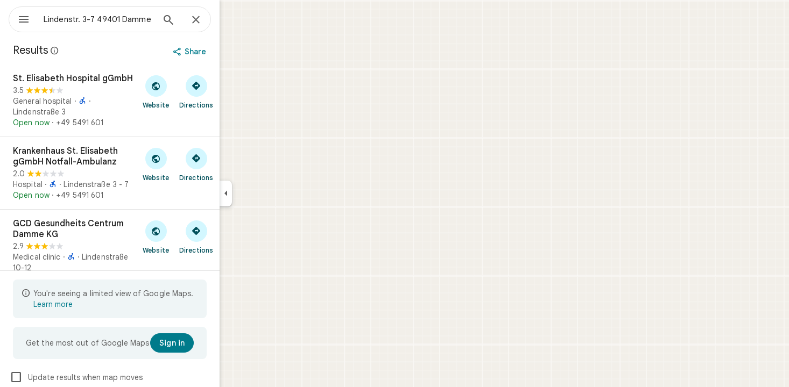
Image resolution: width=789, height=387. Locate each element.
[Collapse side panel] (264, 193)
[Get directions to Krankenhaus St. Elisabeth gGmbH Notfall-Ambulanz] (235, 164)
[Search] (207, 21)
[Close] (234, 20)
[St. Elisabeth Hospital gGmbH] (148, 100)
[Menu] (19, 18)
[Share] (229, 51)
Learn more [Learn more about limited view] (91, 304)
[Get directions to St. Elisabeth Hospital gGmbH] (235, 91)
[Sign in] (211, 343)
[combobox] (126, 19)
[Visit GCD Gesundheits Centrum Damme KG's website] (194, 236)
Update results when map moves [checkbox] (114, 377)
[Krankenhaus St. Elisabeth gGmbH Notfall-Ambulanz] (148, 173)
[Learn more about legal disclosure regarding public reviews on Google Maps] (93, 50)
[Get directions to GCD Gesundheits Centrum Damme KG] (235, 236)
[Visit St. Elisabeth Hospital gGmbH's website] (194, 91)
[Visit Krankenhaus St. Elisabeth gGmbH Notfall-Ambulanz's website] (194, 164)
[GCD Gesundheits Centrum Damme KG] (148, 256)
